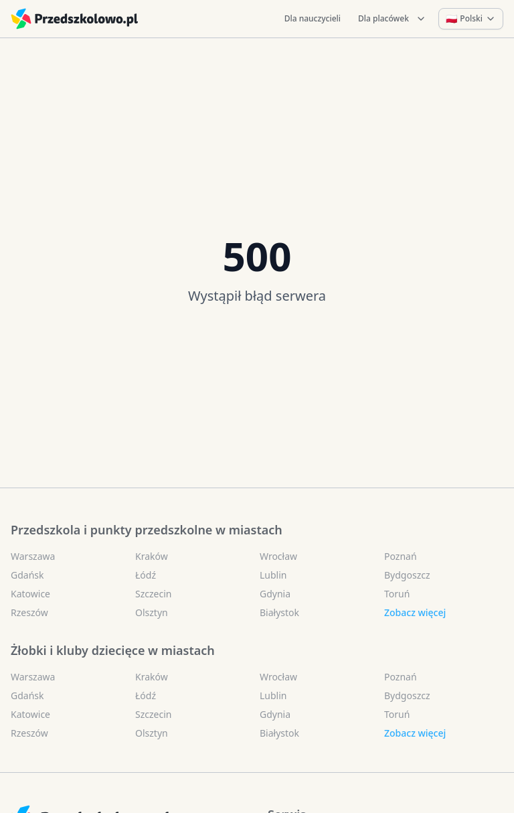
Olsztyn (151, 612)
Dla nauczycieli (312, 18)
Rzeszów (29, 612)
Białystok (279, 612)
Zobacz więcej (415, 612)
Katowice (30, 593)
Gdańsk (27, 575)
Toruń (397, 593)
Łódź (145, 575)
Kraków (151, 556)
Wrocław (278, 556)
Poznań (400, 556)
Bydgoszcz (407, 575)
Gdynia (275, 593)
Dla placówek (392, 18)
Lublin (273, 575)
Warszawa (33, 556)
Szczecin (153, 593)
